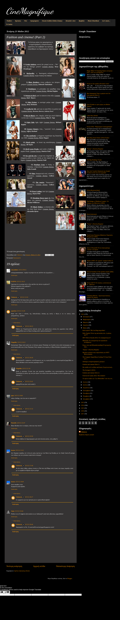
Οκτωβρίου (86, 393)
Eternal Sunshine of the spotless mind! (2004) (100, 272)
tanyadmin (14, 270)
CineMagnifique (29, 11)
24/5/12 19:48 (18, 395)
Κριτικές (18, 21)
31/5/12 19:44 (19, 511)
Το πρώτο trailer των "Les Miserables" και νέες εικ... (98, 378)
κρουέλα (13, 311)
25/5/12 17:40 (29, 465)
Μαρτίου (86, 322)
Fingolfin (14, 342)
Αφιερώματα (34, 21)
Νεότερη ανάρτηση (14, 566)
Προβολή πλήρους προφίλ (86, 434)
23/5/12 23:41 (29, 381)
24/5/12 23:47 (21, 423)
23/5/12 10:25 (21, 281)
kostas (13, 450)
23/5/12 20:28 (29, 357)
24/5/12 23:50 (29, 436)
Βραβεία (81, 21)
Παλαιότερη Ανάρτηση (65, 566)
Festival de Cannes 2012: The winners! (94, 375)
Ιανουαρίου (86, 316)
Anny (13, 511)
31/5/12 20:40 (29, 524)
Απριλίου (86, 325)
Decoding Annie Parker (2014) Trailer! (98, 138)
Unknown (14, 297)
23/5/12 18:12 (21, 342)
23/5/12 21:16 (26, 368)
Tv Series (9, 24)
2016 (82, 411)
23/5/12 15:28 (21, 311)
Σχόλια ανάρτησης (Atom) (22, 571)
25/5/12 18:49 (20, 481)
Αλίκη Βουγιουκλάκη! (93, 190)
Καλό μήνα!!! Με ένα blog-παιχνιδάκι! (94, 330)
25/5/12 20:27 (29, 497)
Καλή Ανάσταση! (92, 214)
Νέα (25, 21)
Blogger (69, 578)
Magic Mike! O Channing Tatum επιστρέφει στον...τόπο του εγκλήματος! (100, 71)
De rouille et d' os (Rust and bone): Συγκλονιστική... (98, 367)
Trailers (9, 21)
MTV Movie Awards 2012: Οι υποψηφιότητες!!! (97, 338)
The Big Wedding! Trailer (94, 160)
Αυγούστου (86, 387)
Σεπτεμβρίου (87, 390)
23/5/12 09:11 (22, 270)
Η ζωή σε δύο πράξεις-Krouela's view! (98, 83)
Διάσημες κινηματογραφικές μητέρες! (94, 361)
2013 (82, 402)
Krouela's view (70, 21)
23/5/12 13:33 (24, 297)
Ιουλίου (85, 385)
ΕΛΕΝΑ (13, 281)
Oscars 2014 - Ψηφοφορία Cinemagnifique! (99, 126)
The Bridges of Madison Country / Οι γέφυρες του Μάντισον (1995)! (98, 202)
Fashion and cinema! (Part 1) (91, 364)
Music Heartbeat (93, 21)
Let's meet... (106, 21)
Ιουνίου (85, 382)
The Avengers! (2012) (89, 370)
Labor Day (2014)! (92, 115)
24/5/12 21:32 (29, 409)
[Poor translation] (7, 592)
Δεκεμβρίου (86, 399)
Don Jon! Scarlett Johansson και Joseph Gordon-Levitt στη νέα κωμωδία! (98, 172)
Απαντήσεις (16, 322)
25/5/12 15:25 (20, 450)
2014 (82, 405)
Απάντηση (14, 275)
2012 (82, 314)
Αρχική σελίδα (39, 566)
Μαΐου (85, 328)
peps (12, 395)
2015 (82, 408)
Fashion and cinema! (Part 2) (91, 373)
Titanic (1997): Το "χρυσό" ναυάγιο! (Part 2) (100, 260)
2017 (82, 414)
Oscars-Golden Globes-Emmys (52, 21)
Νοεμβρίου (86, 396)
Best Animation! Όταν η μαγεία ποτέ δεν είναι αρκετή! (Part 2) (99, 94)
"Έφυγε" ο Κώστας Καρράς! (95, 149)
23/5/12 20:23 (29, 326)
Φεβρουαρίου (87, 319)
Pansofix (13, 423)
